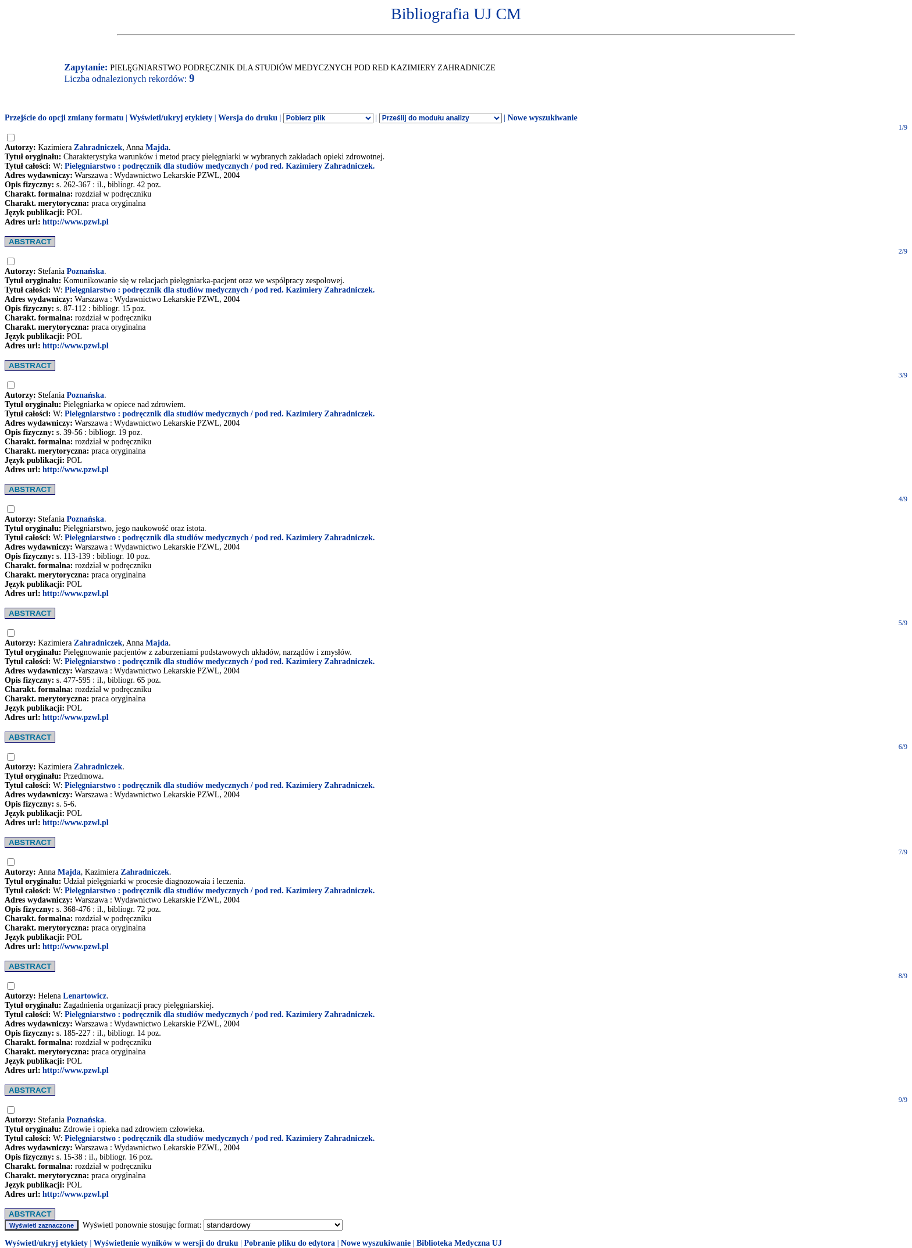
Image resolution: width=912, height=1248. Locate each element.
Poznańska (86, 271)
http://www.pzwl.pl (75, 221)
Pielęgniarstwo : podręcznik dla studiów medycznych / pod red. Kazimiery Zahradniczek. (220, 166)
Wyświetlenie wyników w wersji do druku (166, 1243)
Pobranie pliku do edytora (289, 1243)
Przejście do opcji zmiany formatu (64, 117)
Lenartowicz (84, 996)
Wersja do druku (247, 117)
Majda (157, 147)
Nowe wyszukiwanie (542, 117)
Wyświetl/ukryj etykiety (170, 117)
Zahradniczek (98, 147)
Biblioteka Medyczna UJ (459, 1243)
